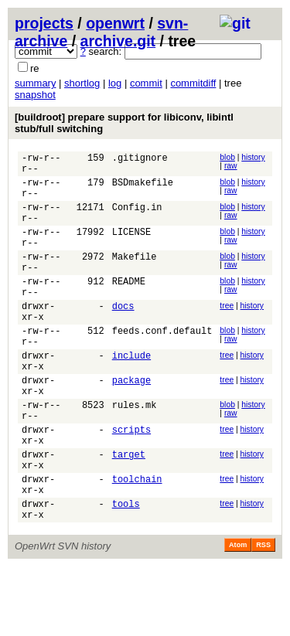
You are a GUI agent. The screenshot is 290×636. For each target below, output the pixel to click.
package (131, 423)
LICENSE (131, 247)
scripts (131, 482)
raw (230, 166)
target (128, 512)
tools (126, 570)
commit (146, 83)
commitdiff (193, 83)
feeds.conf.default (162, 365)
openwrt (115, 23)
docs (123, 335)
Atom (238, 614)
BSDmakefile (142, 189)
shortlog (82, 83)
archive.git (118, 40)
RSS (263, 614)
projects (44, 23)
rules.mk (134, 453)
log (114, 83)
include (131, 394)
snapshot (35, 94)
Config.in (137, 218)
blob (227, 157)
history (252, 157)
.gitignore (140, 159)
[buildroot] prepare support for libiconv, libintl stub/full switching (124, 122)
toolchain (137, 541)
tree (227, 333)
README (128, 306)
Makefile (134, 277)
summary (35, 83)
